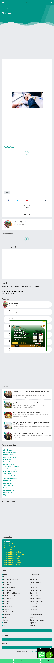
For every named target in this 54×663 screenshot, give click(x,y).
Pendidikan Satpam (36, 614)
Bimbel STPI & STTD (36, 598)
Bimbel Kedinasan (8, 585)
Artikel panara (34, 574)
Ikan (27, 208)
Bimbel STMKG (8, 598)
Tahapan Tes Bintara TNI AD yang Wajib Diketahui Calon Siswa (31, 403)
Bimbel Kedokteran (36, 585)
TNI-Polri (32, 625)
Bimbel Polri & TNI (35, 590)
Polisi (5, 617)
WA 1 (6, 661)
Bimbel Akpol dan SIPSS (10, 579)
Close (44, 321)
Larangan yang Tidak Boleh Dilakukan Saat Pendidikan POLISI (31, 392)
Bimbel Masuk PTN (9, 587)
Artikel (5, 574)
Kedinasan (6, 609)
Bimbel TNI (33, 604)
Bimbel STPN (7, 601)
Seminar (6, 620)
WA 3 (33, 661)
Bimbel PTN (33, 593)
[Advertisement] (27, 42)
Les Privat (33, 612)
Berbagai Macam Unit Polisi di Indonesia (26, 412)
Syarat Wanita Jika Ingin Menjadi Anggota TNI (28, 433)
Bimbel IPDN (7, 582)
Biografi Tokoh (7, 606)
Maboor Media (33, 651)
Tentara (7, 192)
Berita (5, 577)
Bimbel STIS (34, 596)
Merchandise (7, 614)
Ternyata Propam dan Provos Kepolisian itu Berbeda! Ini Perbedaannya (31, 423)
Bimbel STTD (7, 604)
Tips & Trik (33, 623)
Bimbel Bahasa (34, 579)
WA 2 (20, 661)
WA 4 (47, 661)
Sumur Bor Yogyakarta (37, 620)
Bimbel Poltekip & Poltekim (11, 593)
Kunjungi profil (13, 305)
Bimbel (32, 577)
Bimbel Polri (7, 590)
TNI (4, 625)
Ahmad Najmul (19, 221)
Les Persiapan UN (8, 612)
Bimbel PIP (33, 587)
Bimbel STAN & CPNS (9, 596)
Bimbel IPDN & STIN (36, 582)
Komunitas (33, 609)
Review (32, 617)
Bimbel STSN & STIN (36, 601)
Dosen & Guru (34, 606)
